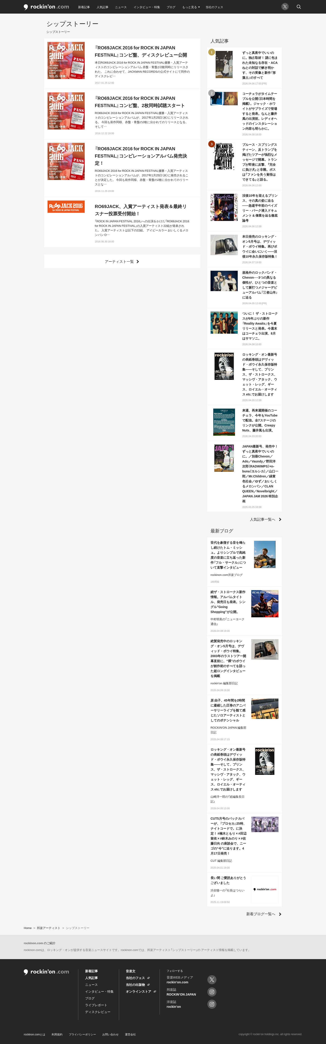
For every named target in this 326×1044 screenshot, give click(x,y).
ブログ (171, 7)
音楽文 (130, 971)
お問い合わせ (110, 1034)
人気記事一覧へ (262, 519)
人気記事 (102, 7)
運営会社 (130, 1034)
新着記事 (84, 7)
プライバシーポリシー (82, 1034)
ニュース (121, 7)
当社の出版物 (135, 984)
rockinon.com (46, 7)
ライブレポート (96, 1005)
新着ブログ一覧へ (260, 913)
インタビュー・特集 (147, 7)
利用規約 (57, 1034)
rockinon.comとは (34, 1034)
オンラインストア (138, 991)
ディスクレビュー (97, 1011)
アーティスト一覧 (119, 261)
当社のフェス (214, 7)
